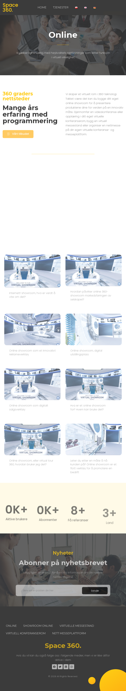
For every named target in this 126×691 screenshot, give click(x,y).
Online (11, 625)
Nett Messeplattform (69, 633)
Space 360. (10, 7)
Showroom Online (38, 625)
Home (42, 7)
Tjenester (60, 7)
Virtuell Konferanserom (26, 633)
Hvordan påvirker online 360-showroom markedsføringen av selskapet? (90, 469)
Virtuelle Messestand (77, 625)
